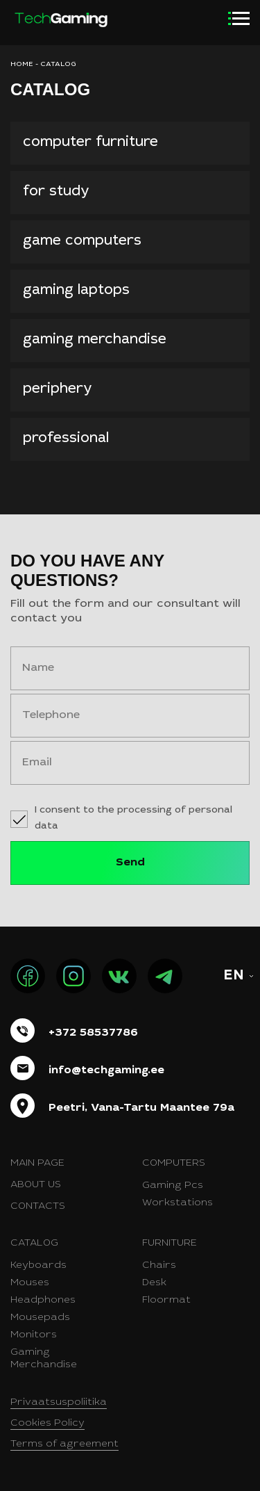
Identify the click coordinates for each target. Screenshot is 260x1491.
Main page (37, 1163)
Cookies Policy (47, 1423)
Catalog (34, 1243)
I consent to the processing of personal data (133, 818)
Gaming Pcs (172, 1186)
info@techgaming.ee (106, 1070)
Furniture (169, 1243)
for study (56, 192)
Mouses (29, 1283)
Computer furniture (90, 143)
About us (35, 1185)
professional (66, 439)
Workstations (177, 1203)
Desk (154, 1283)
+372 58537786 (93, 1032)
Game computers (82, 242)
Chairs (159, 1266)
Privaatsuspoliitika (58, 1403)
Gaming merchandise (94, 341)
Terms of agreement (64, 1444)
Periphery (57, 390)
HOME (21, 64)
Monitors (33, 1335)
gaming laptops (76, 291)
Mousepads (40, 1318)
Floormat (166, 1300)
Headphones (43, 1300)
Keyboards (38, 1266)
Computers (173, 1163)
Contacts (37, 1207)
